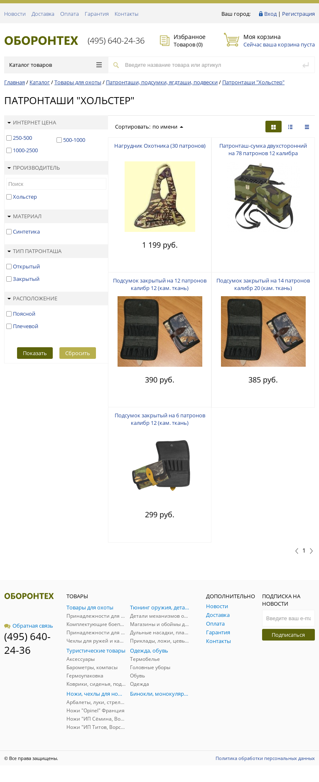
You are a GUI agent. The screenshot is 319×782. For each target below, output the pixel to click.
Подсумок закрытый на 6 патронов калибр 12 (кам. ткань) (160, 419)
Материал (24, 216)
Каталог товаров (55, 64)
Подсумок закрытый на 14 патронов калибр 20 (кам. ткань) (263, 284)
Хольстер (25, 196)
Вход (270, 13)
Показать (35, 353)
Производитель (33, 167)
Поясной (24, 313)
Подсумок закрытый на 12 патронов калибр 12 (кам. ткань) (159, 284)
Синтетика (26, 231)
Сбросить (77, 353)
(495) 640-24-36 (116, 40)
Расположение (32, 298)
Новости (15, 13)
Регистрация (298, 13)
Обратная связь (28, 625)
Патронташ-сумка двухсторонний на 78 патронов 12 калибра (263, 149)
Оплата (69, 13)
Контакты (126, 13)
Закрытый (26, 279)
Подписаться (288, 634)
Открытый (26, 266)
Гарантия (97, 13)
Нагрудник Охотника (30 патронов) (160, 145)
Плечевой (25, 326)
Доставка (43, 13)
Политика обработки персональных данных (265, 758)
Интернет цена (31, 122)
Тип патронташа (34, 251)
